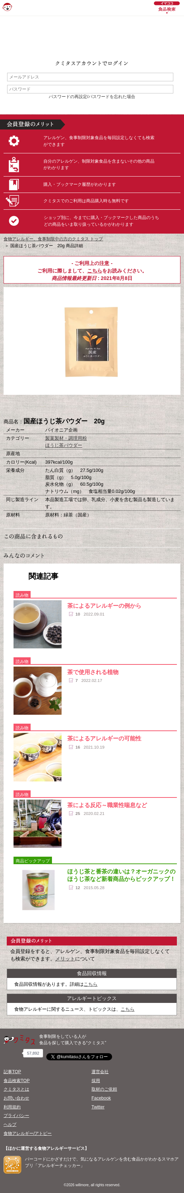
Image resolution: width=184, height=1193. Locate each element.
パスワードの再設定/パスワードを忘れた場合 (92, 96)
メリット (65, 959)
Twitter (98, 1107)
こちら (94, 271)
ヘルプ (10, 1124)
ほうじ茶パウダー (63, 445)
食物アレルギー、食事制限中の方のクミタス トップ (53, 238)
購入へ (56, 406)
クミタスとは (16, 1089)
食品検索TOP (17, 1080)
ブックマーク (92, 406)
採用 (95, 1080)
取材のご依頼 (104, 1089)
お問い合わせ (16, 1098)
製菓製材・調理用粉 (66, 438)
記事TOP (12, 1071)
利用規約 (12, 1107)
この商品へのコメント (128, 406)
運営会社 (100, 1071)
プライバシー (16, 1115)
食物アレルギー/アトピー (28, 1133)
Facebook (101, 1098)
